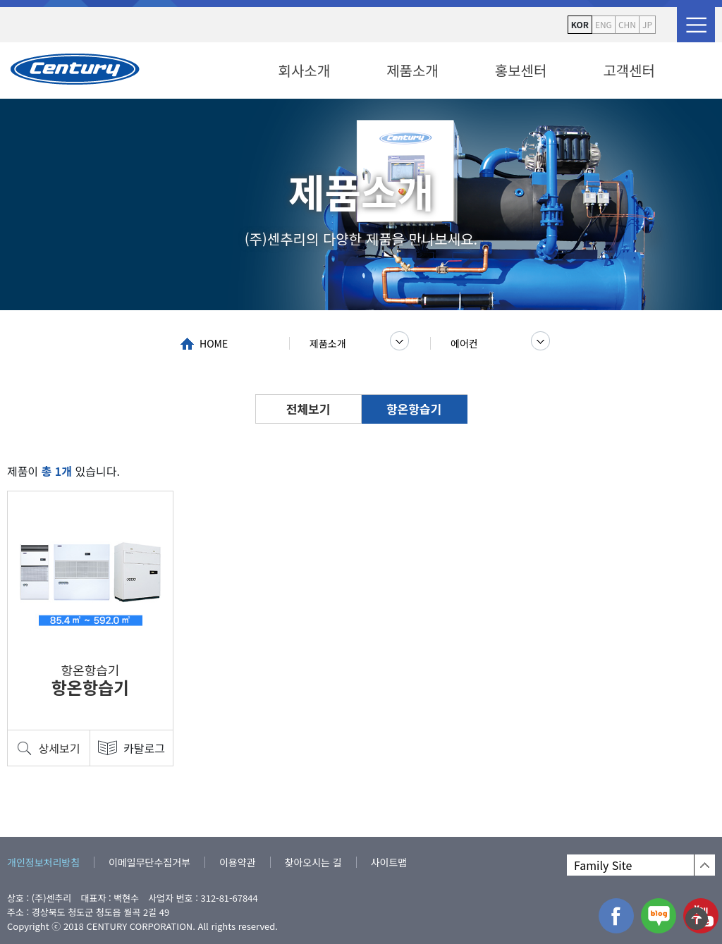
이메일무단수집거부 (149, 862)
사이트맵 (389, 862)
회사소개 (305, 70)
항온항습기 (413, 408)
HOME (214, 343)
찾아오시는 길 (313, 862)
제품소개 (412, 70)
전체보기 (308, 408)
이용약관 (237, 862)
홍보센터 (521, 70)
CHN (627, 24)
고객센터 (629, 70)
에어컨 (464, 343)
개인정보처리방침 (43, 862)
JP (647, 24)
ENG (603, 24)
